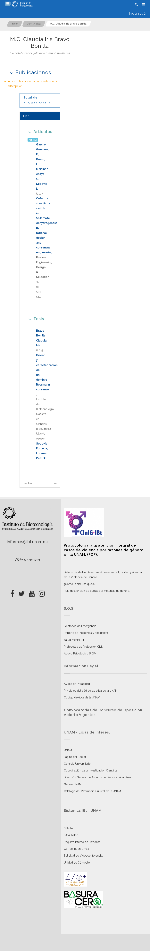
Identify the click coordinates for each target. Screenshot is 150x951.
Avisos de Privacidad (77, 683)
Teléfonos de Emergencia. (80, 626)
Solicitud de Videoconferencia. (83, 855)
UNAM (68, 750)
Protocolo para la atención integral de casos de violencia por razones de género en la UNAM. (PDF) (104, 550)
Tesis (35, 319)
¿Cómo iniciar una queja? (79, 584)
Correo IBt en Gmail (76, 848)
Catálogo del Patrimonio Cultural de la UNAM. (92, 791)
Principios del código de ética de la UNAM (91, 690)
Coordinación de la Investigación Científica (90, 770)
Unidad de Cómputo (77, 862)
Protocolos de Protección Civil (83, 646)
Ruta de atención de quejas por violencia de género (96, 590)
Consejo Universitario (77, 763)
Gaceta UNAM (72, 784)
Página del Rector (75, 756)
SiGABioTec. (71, 835)
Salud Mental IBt (74, 639)
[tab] (40, 116)
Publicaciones (29, 72)
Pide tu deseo (27, 559)
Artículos (39, 131)
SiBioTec (69, 828)
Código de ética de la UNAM (82, 697)
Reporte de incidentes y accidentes (86, 632)
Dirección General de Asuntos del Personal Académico (99, 777)
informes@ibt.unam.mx (27, 541)
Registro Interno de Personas (82, 842)
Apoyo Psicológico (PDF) (80, 653)
